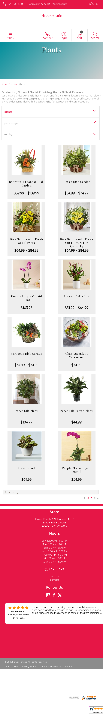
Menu (10, 38)
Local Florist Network (50, 666)
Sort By (8, 134)
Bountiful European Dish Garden (26, 183)
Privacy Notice (29, 666)
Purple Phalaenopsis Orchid (76, 470)
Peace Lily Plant (26, 411)
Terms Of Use (11, 666)
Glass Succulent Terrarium (76, 355)
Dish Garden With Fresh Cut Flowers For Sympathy (76, 242)
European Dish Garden (26, 353)
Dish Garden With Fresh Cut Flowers (26, 241)
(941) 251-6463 (15, 3)
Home (4, 84)
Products (13, 84)
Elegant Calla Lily (76, 296)
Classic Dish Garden (76, 182)
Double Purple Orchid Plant (26, 298)
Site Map (69, 666)
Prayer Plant (26, 468)
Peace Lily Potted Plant (76, 411)
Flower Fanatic (51, 16)
